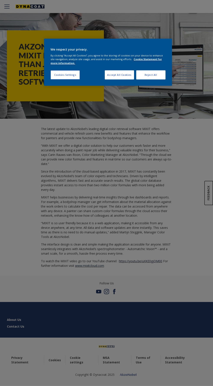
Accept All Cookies (119, 74)
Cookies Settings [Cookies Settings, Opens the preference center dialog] (65, 74)
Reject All (151, 74)
